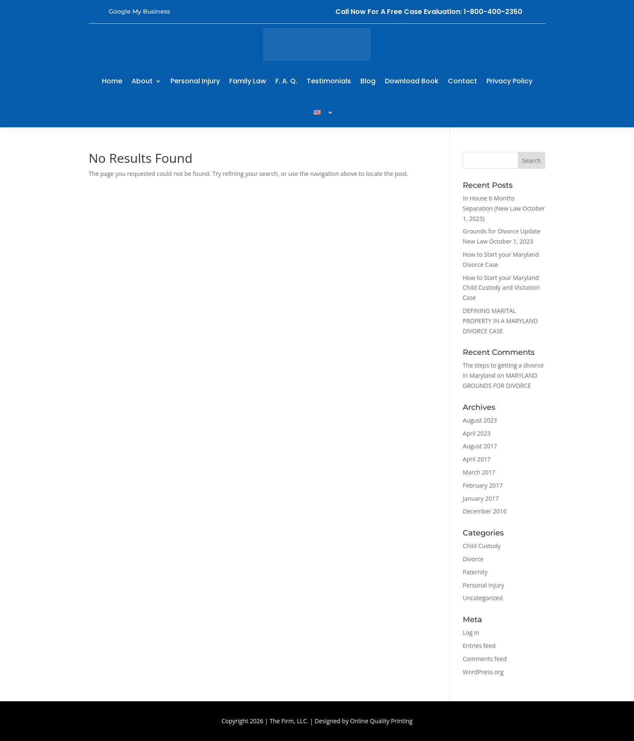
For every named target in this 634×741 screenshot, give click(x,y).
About (142, 81)
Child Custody (482, 546)
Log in (471, 632)
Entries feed (479, 646)
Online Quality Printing (381, 721)
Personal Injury (195, 81)
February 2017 (482, 485)
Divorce (473, 559)
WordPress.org (483, 672)
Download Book (412, 81)
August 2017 (480, 446)
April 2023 (477, 433)
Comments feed (485, 659)
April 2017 (477, 459)
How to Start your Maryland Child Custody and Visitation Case (501, 288)
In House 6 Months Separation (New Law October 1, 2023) (504, 208)
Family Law (247, 81)
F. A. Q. (286, 81)
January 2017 (481, 498)
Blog (368, 81)
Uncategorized (482, 598)
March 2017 (479, 472)
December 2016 (484, 511)
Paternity (475, 572)
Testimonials (329, 81)
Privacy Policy (509, 81)
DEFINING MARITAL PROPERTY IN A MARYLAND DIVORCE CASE (500, 321)
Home (112, 81)
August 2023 (480, 420)
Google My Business (139, 11)
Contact (462, 81)
